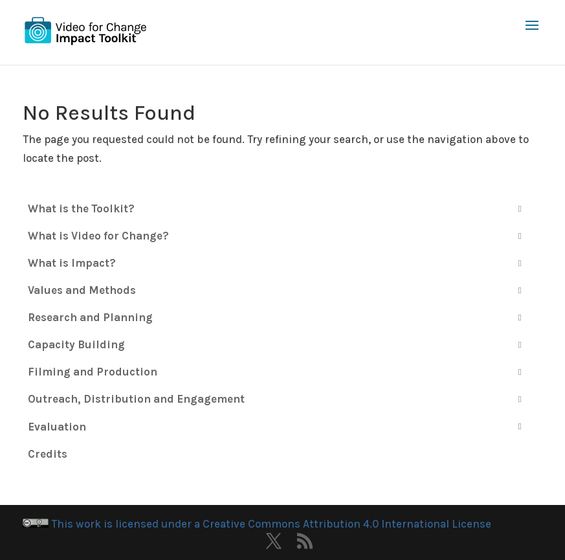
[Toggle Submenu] (519, 208)
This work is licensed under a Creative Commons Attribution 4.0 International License (257, 523)
